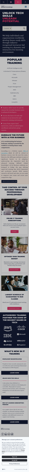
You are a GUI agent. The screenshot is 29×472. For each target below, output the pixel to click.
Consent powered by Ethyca (20, 469)
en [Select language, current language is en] (4, 469)
